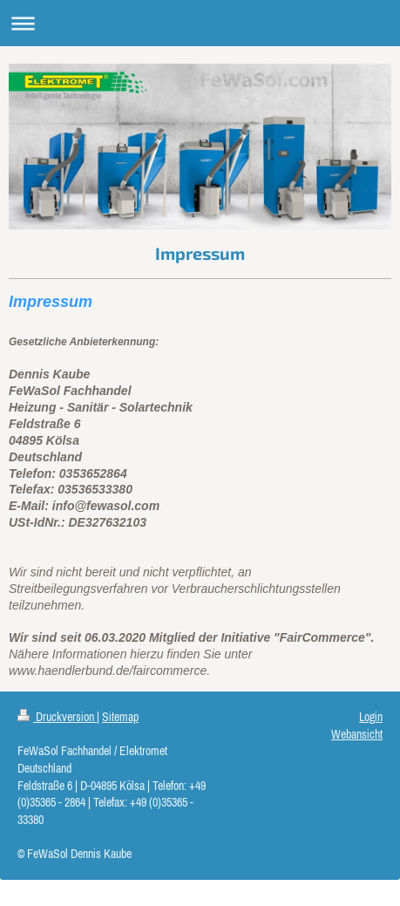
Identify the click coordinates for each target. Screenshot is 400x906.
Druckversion (57, 717)
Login (371, 717)
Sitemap (120, 717)
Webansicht (357, 734)
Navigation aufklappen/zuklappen (200, 23)
